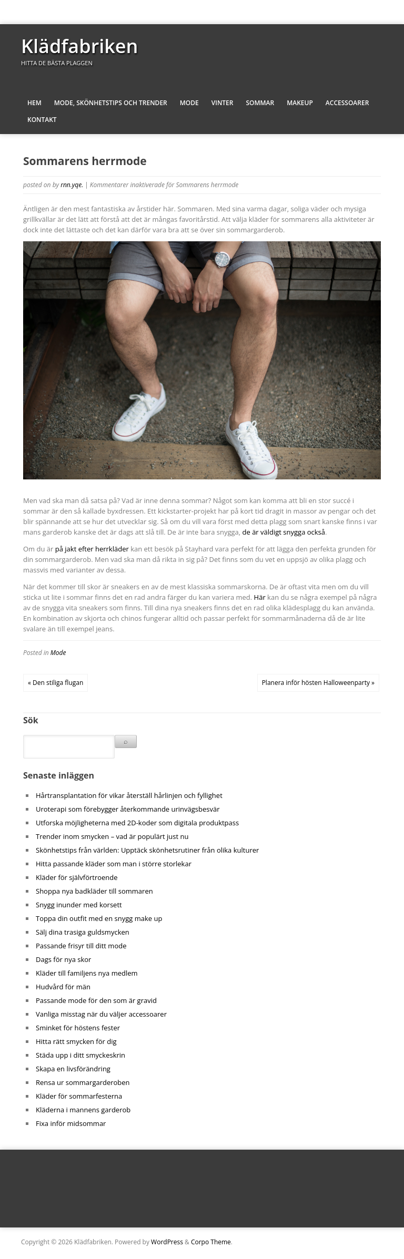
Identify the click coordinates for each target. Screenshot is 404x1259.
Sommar (260, 102)
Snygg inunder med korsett (79, 904)
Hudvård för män (63, 986)
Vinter (222, 102)
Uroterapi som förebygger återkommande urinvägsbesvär (128, 809)
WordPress (167, 1241)
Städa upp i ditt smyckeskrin (80, 1055)
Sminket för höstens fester (78, 1027)
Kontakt (42, 119)
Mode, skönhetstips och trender (110, 102)
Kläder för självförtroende (77, 877)
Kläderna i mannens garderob (83, 1109)
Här (260, 597)
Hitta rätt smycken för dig (76, 1041)
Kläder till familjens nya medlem (87, 973)
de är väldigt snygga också (284, 532)
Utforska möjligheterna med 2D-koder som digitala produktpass (137, 822)
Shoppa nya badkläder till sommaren (94, 891)
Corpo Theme (211, 1241)
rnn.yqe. (71, 184)
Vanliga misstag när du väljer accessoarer (101, 1014)
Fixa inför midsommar (71, 1123)
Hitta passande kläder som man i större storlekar (113, 863)
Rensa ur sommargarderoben (83, 1082)
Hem (34, 102)
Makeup (300, 102)
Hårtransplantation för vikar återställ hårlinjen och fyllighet (129, 795)
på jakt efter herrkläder (92, 549)
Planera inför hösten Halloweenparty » (318, 682)
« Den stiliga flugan (55, 682)
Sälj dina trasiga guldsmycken (82, 932)
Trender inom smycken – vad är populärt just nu (112, 836)
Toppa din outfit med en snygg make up (99, 918)
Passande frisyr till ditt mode (81, 945)
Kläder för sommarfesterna (79, 1096)
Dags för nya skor (63, 959)
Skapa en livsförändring (73, 1068)
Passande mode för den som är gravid (96, 1000)
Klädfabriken (79, 46)
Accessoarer (347, 102)
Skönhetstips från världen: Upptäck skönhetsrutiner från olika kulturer (147, 850)
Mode (189, 102)
